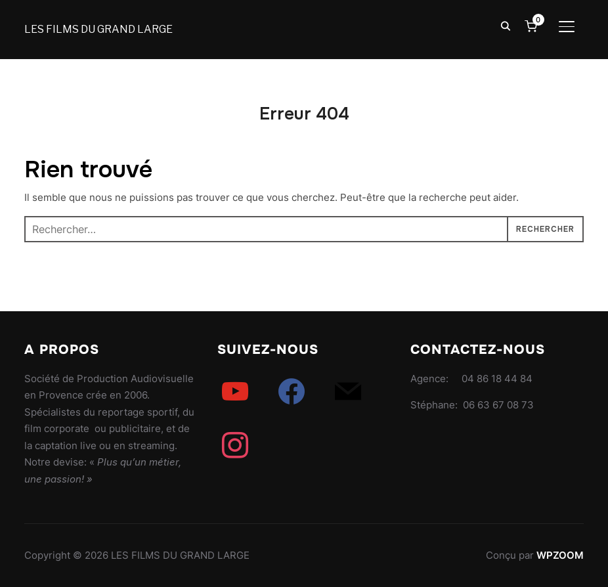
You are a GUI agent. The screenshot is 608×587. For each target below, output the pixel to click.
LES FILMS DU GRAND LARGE (98, 29)
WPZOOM (560, 555)
